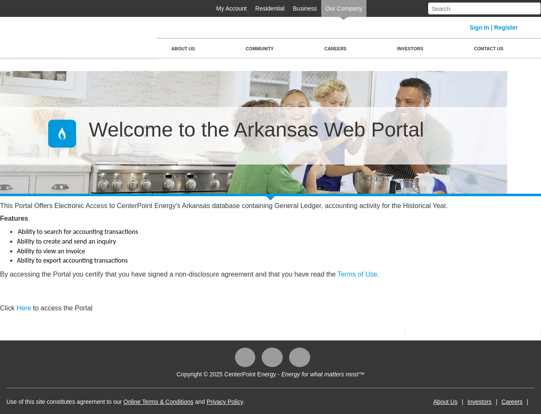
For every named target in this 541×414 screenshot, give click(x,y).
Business (305, 8)
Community (259, 48)
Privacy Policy (225, 401)
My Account (231, 8)
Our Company (343, 8)
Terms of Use (357, 274)
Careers (335, 48)
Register (506, 27)
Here (24, 308)
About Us (183, 48)
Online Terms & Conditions (158, 401)
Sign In (479, 27)
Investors (410, 48)
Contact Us (488, 48)
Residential (269, 8)
